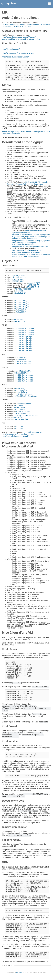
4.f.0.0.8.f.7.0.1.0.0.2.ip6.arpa (26, 396)
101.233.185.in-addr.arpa (24, 331)
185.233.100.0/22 (22, 300)
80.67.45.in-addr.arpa (23, 362)
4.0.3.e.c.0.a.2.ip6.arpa (23, 345)
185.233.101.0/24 (22, 306)
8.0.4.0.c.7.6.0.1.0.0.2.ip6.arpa (26, 415)
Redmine (19, 972)
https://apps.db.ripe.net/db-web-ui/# (15, 57)
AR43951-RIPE (18, 279)
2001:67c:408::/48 (23, 411)
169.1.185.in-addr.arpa (23, 394)
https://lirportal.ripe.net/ (11, 49)
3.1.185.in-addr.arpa (22, 413)
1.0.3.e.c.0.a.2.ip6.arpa (23, 339)
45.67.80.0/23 (21, 358)
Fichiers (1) (10, 965)
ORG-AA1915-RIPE (32, 182)
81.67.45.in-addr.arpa (23, 364)
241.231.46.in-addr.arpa (24, 377)
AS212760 (19, 427)
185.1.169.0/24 (21, 390)
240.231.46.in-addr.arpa (24, 375)
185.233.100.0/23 (22, 302)
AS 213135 (19, 388)
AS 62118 (19, 405)
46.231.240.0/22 (25, 371)
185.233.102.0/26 (22, 308)
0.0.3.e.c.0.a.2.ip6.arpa (23, 337)
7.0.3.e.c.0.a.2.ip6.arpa (23, 350)
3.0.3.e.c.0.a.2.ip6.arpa (23, 343)
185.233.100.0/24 (22, 304)
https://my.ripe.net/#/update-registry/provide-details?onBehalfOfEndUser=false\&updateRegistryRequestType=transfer (31, 234)
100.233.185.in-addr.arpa (24, 329)
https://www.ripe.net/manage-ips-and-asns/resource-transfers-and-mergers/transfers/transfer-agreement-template (30, 244)
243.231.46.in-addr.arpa (24, 381)
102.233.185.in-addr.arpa (24, 333)
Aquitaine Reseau (25, 403)
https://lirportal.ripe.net (33, 432)
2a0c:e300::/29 (21, 310)
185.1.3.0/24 (20, 409)
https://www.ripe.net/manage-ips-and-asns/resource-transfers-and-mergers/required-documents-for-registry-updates (31, 239)
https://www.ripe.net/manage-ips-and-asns (18, 53)
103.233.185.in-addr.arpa (24, 335)
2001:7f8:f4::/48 (22, 392)
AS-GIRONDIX (19, 407)
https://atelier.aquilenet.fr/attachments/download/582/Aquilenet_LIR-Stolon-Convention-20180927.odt (26, 25)
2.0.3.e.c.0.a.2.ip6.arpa (23, 341)
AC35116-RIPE (18, 281)
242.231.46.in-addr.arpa (24, 379)
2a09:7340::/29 (23, 360)
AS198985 (19, 291)
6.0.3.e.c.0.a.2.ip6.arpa (23, 348)
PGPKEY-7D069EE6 (23, 289)
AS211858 (19, 429)
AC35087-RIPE (34, 283)
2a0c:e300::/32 (21, 312)
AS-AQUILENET (20, 293)
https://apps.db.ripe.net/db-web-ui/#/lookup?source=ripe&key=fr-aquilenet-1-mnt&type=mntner (21, 38)
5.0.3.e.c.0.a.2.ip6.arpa (23, 346)
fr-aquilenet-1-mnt (36, 184)
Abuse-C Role (21, 184)
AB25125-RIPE (33, 285)
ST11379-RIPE (33, 287)
